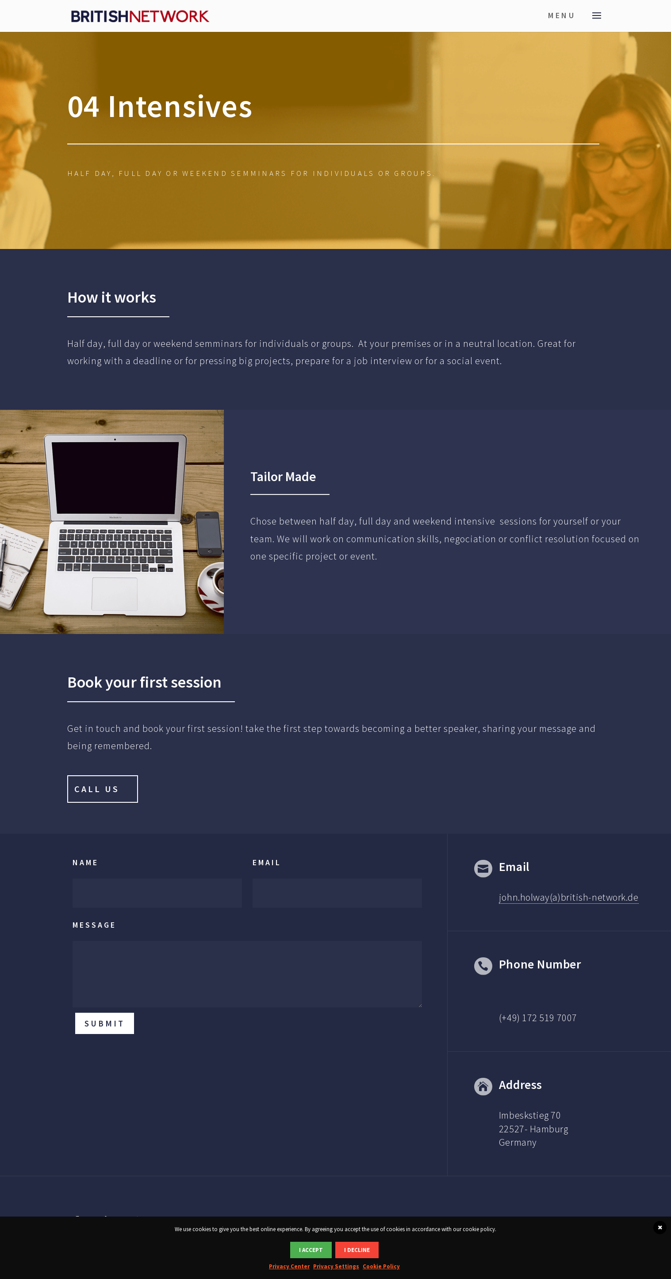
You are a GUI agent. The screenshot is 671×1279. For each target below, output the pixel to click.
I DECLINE (357, 1250)
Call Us (96, 788)
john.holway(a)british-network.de (569, 897)
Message (94, 925)
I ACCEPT (311, 1250)
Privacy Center (289, 1266)
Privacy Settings (336, 1266)
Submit (104, 1023)
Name (86, 862)
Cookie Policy (381, 1266)
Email (267, 862)
